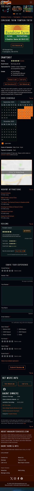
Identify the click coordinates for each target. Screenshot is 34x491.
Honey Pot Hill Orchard (7, 216)
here (24, 423)
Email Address (5, 316)
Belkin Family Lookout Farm (9, 197)
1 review (22, 61)
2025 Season (22, 332)
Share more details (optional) (10, 361)
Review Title (5, 275)
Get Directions (10, 84)
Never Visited (7, 334)
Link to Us (4, 462)
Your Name (4, 307)
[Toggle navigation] (31, 2)
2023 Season (22, 329)
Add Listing (21, 470)
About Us (20, 457)
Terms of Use (22, 460)
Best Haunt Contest (23, 462)
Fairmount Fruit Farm (7, 211)
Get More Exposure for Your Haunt (11, 411)
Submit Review (17, 367)
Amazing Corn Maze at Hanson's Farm (12, 207)
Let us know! (4, 452)
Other (20, 334)
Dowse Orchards (6, 193)
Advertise (3, 470)
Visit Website (17, 45)
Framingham (16, 17)
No (21, 251)
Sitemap (3, 460)
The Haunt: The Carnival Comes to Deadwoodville (15, 202)
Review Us (12, 79)
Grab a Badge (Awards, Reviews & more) (12, 408)
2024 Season (7, 332)
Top (31, 98)
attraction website (5, 154)
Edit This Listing (6, 405)
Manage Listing (5, 473)
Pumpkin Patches (27, 17)
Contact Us (4, 457)
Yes (17, 251)
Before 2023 (6, 329)
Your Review (5, 284)
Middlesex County (6, 17)
